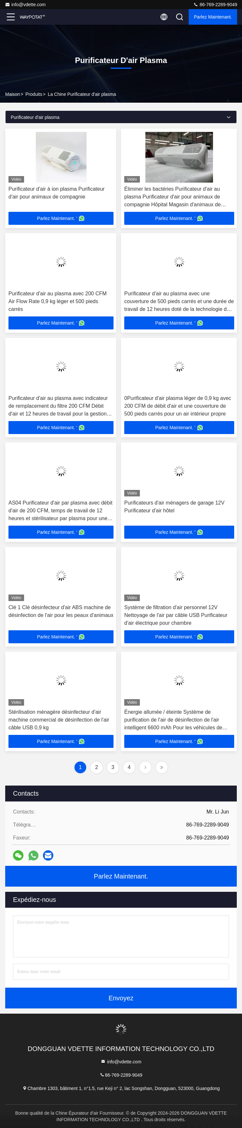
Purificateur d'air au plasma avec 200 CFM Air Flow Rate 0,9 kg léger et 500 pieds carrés (57, 301)
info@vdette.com (25, 4)
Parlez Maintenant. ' (61, 218)
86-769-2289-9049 (215, 4)
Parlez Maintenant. (213, 16)
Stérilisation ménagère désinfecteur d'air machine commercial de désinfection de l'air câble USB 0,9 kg (58, 719)
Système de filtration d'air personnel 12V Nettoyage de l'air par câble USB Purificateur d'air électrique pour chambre (175, 615)
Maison (12, 94)
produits (33, 94)
